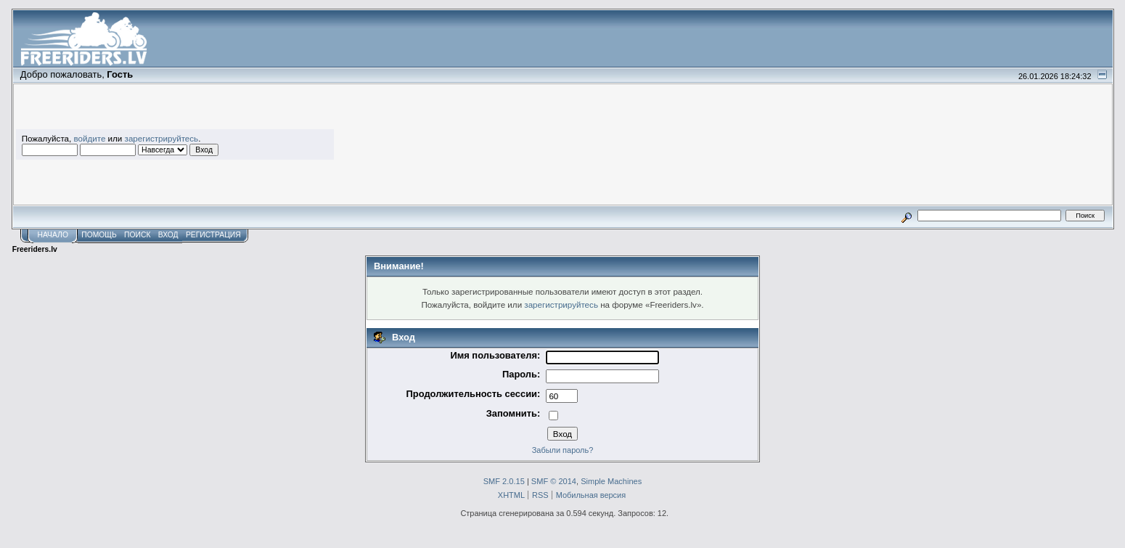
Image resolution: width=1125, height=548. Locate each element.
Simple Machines (611, 481)
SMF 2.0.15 (504, 481)
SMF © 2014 (553, 481)
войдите (89, 138)
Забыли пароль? (563, 450)
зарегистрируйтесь (162, 138)
